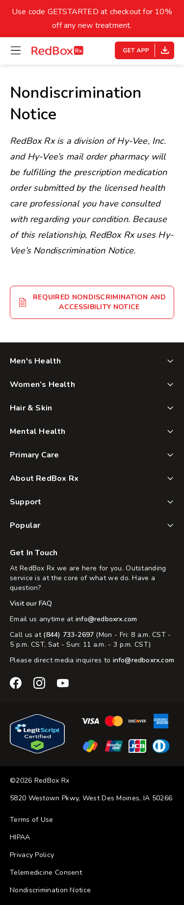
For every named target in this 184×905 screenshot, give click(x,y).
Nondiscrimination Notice (50, 890)
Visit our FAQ (31, 603)
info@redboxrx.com (106, 619)
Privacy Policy (32, 855)
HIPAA (20, 837)
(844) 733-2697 (68, 634)
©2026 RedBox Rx (40, 780)
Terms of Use (31, 819)
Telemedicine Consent (46, 872)
